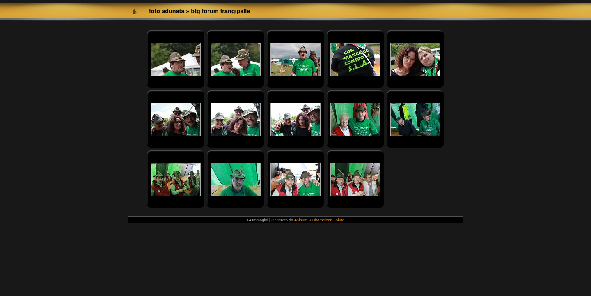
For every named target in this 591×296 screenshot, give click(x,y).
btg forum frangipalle (220, 11)
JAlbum (300, 219)
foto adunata (166, 11)
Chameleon (322, 219)
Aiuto (339, 219)
